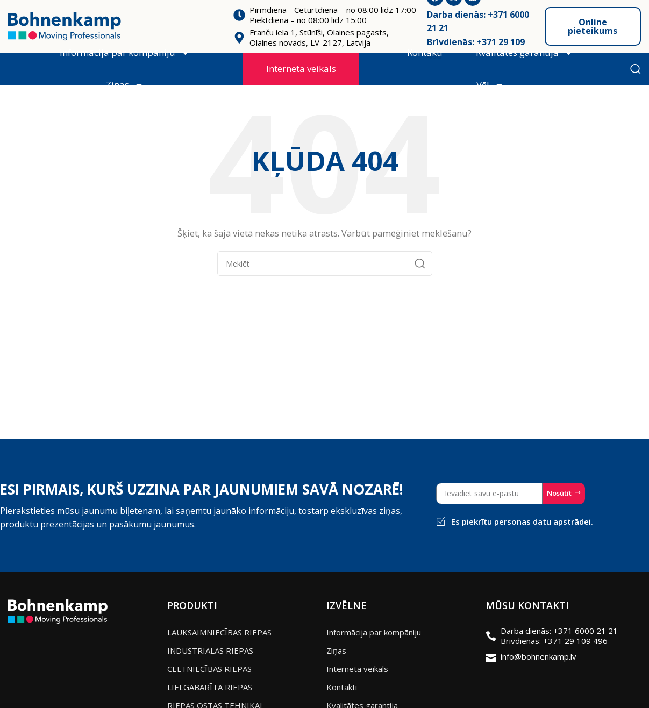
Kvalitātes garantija (524, 53)
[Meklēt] (635, 69)
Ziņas (125, 85)
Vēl (490, 85)
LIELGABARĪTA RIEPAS (209, 687)
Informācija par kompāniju (125, 53)
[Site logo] (64, 25)
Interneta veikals (301, 68)
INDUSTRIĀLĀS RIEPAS (210, 650)
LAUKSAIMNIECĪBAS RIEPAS (219, 632)
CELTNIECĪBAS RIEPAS (209, 668)
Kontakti (425, 52)
